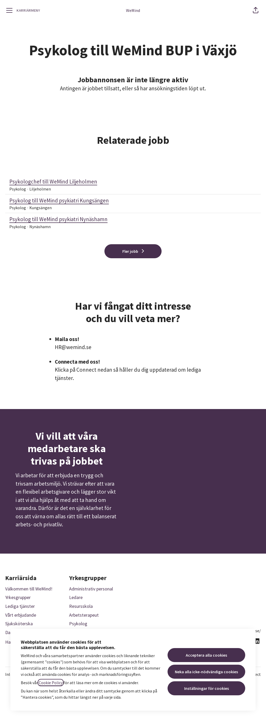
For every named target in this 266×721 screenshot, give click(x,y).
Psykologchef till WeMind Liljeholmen (133, 182)
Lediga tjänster (20, 606)
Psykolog (78, 624)
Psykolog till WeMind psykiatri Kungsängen (133, 200)
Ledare (76, 597)
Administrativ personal (91, 589)
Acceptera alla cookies (206, 655)
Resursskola (81, 606)
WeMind (133, 10)
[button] (255, 10)
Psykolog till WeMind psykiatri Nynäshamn (133, 219)
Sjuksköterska (19, 624)
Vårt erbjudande (20, 615)
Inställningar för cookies (206, 688)
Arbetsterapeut (84, 615)
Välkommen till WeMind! (28, 589)
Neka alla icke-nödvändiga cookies (206, 671)
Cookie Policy (51, 682)
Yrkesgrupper (18, 597)
